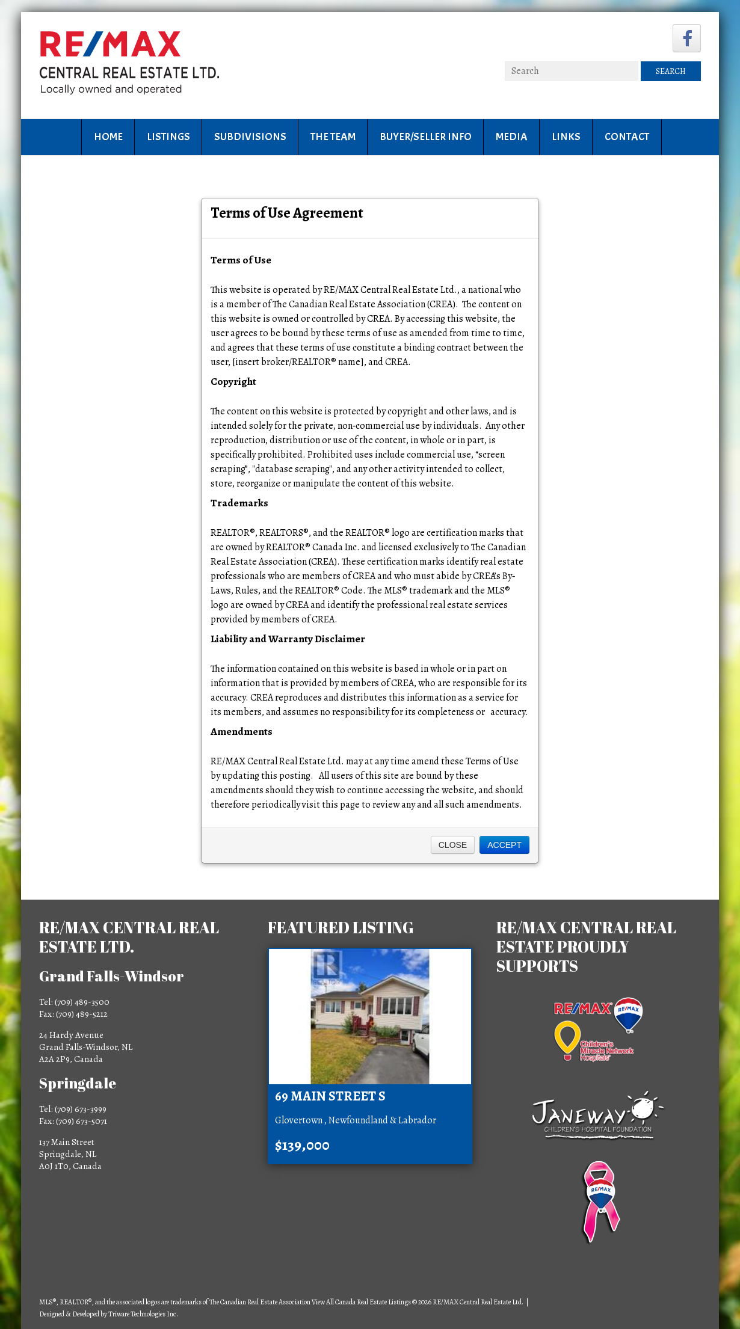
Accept (504, 845)
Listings (168, 137)
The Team (333, 137)
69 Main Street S (330, 1096)
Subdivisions (250, 137)
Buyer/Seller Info (426, 137)
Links (566, 137)
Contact (627, 137)
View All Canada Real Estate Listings (361, 1302)
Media (512, 137)
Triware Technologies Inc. (143, 1314)
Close (453, 845)
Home (108, 137)
